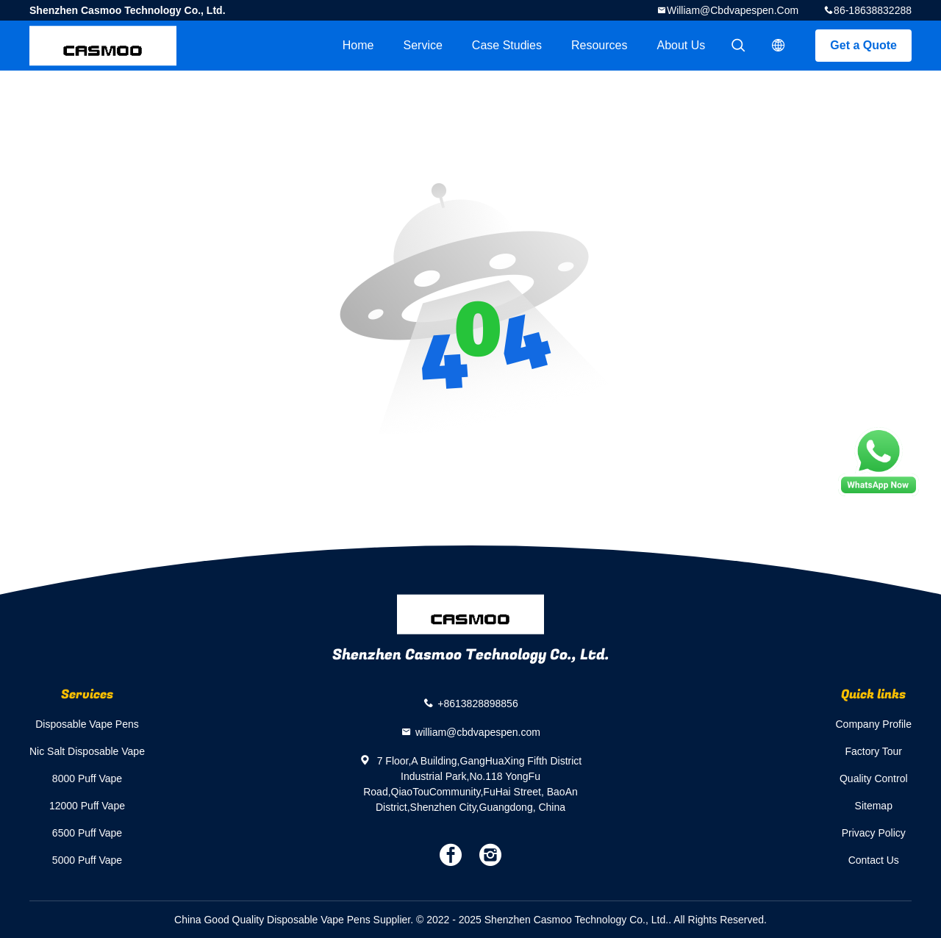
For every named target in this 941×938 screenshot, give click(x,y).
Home (358, 45)
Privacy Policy (874, 833)
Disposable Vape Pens (87, 724)
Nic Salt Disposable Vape (87, 751)
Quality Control (874, 778)
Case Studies (507, 45)
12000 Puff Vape (87, 806)
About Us (681, 45)
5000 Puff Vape (87, 860)
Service (422, 45)
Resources (599, 45)
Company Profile (874, 724)
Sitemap (873, 806)
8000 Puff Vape (87, 778)
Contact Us (873, 860)
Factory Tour (873, 751)
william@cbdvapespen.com (732, 10)
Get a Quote (863, 45)
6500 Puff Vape (87, 833)
